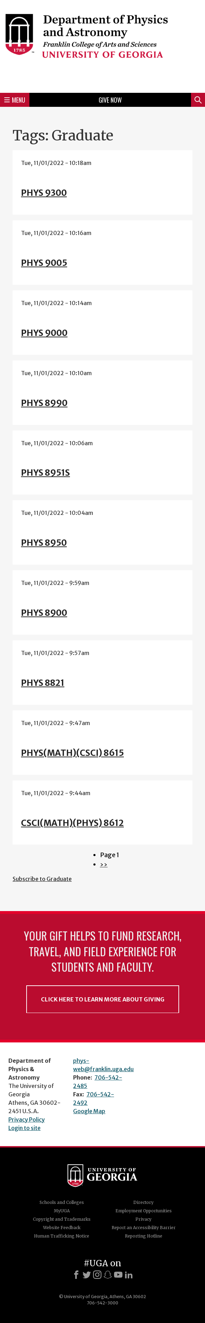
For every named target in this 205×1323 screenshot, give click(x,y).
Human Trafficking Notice (61, 1236)
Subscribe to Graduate (42, 878)
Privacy (143, 1219)
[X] (87, 1274)
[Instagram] (97, 1274)
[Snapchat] (108, 1274)
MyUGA (62, 1210)
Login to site (24, 1127)
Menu (14, 99)
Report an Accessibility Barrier (144, 1227)
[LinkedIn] (129, 1274)
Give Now (110, 99)
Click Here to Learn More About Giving (102, 999)
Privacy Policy (26, 1119)
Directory (143, 1202)
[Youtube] (118, 1274)
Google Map (89, 1111)
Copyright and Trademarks (62, 1219)
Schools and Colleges (62, 1202)
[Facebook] (76, 1274)
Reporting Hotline (143, 1236)
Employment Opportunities (143, 1210)
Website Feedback (61, 1227)
